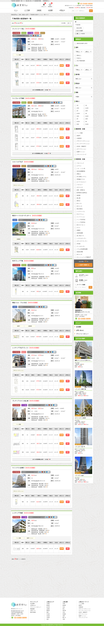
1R (77, 105)
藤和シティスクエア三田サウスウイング (83, 360)
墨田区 (48, 610)
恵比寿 (64, 610)
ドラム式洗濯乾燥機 (82, 249)
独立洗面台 (80, 208)
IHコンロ (79, 203)
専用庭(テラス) (81, 179)
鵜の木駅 (41, 483)
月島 (64, 619)
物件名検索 (33, 612)
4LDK (78, 121)
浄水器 (78, 243)
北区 (48, 619)
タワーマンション (81, 149)
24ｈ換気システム (81, 176)
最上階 (78, 198)
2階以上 (79, 174)
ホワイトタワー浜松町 (80, 418)
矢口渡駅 (41, 416)
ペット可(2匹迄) (81, 222)
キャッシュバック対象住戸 (84, 257)
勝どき (64, 617)
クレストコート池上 (24, 28)
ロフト (78, 227)
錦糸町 (64, 605)
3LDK (87, 116)
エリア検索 (27, 11)
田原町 (64, 614)
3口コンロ (79, 254)
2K (77, 110)
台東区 (48, 608)
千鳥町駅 (40, 50)
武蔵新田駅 (41, 181)
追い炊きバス (80, 235)
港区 (48, 612)
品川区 (48, 607)
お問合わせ (62, 11)
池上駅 (39, 47)
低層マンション (30, 538)
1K (86, 105)
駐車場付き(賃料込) (82, 192)
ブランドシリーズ (81, 154)
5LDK (87, 124)
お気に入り (43, 5)
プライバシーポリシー (35, 607)
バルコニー (80, 184)
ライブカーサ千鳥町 (24, 98)
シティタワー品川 (79, 475)
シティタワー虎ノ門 (80, 446)
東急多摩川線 (34, 177)
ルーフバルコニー (81, 182)
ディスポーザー (81, 246)
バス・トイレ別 (81, 168)
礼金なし (79, 58)
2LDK (78, 113)
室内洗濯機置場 (81, 171)
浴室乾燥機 (80, 233)
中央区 (48, 614)
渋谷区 (48, 615)
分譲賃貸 (18, 239)
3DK (78, 116)
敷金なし (79, 55)
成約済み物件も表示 (82, 43)
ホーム (16, 11)
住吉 (64, 607)
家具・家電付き (81, 190)
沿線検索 (39, 11)
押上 (64, 608)
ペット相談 (18, 54)
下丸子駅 (41, 177)
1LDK (87, 108)
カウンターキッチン (82, 241)
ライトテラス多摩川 (24, 467)
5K (86, 121)
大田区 (36, 44)
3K (86, 113)
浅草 (64, 615)
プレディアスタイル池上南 (26, 401)
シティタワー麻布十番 (80, 389)
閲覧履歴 (50, 5)
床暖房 (78, 230)
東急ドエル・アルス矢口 (25, 302)
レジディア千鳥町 (23, 513)
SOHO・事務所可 (81, 146)
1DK (78, 108)
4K (77, 118)
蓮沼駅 (39, 49)
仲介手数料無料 (81, 60)
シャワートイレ (81, 211)
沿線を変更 (79, 28)
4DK (87, 118)
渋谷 (64, 612)
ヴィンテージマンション (83, 143)
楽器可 (18, 326)
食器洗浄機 (80, 251)
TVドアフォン (80, 214)
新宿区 (48, 605)
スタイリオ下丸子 (23, 162)
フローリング (80, 163)
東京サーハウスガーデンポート (27, 215)
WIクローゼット (81, 225)
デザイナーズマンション (18, 185)
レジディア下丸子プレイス (26, 347)
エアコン (79, 165)
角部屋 (78, 195)
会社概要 (50, 11)
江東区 (48, 603)
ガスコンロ (80, 187)
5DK (78, 124)
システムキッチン (81, 238)
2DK (87, 110)
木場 (64, 603)
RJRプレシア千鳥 (23, 261)
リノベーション (81, 217)
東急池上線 (34, 47)
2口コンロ (79, 206)
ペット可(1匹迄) (81, 219)
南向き (78, 200)
